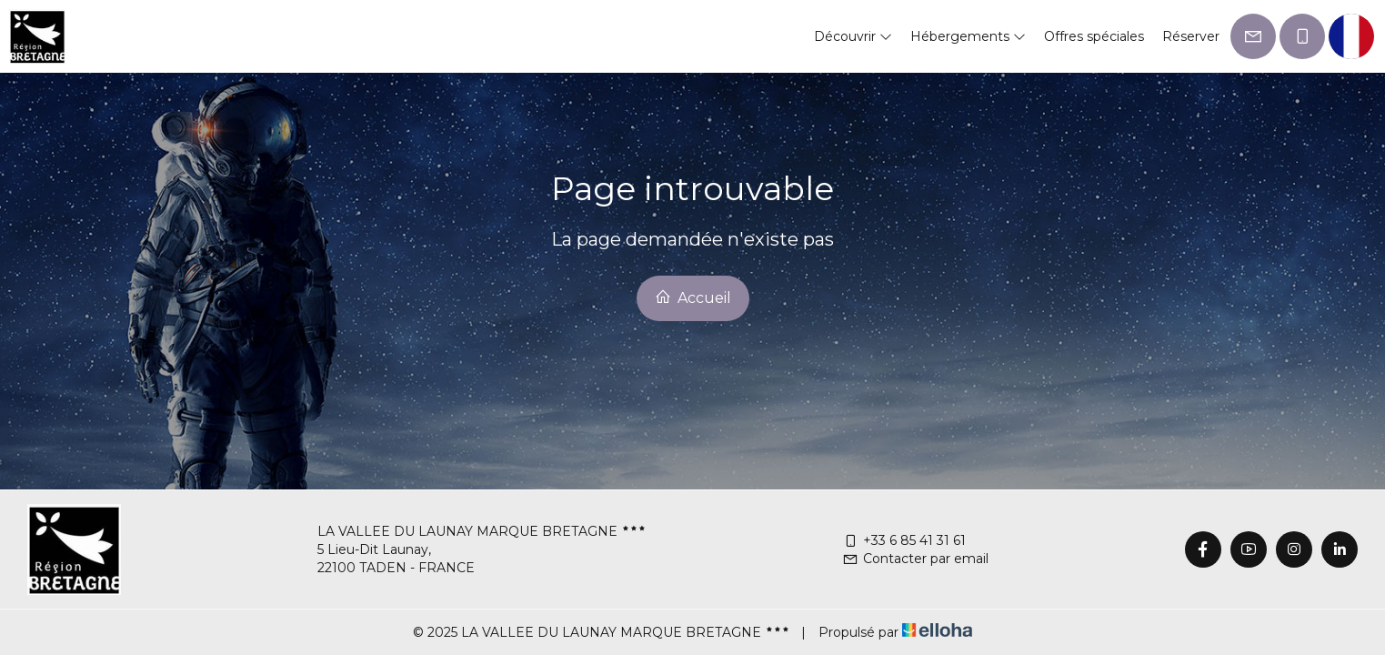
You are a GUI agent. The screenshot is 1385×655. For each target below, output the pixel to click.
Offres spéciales (1094, 36)
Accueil (693, 297)
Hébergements (968, 36)
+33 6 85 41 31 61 (904, 540)
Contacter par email (915, 558)
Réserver (1190, 36)
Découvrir (853, 36)
